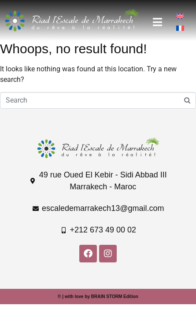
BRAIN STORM (106, 296)
